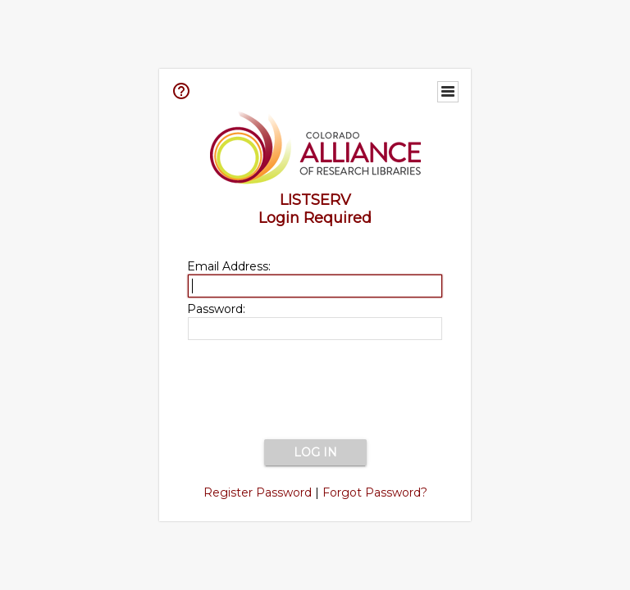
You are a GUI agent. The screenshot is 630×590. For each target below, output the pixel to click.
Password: (216, 309)
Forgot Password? (374, 492)
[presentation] (315, 391)
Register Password (257, 492)
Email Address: (229, 266)
